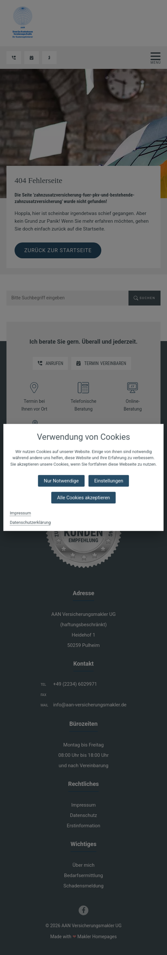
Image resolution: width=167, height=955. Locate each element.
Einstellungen (108, 481)
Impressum (20, 513)
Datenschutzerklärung (30, 522)
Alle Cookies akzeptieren (83, 498)
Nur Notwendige (61, 481)
